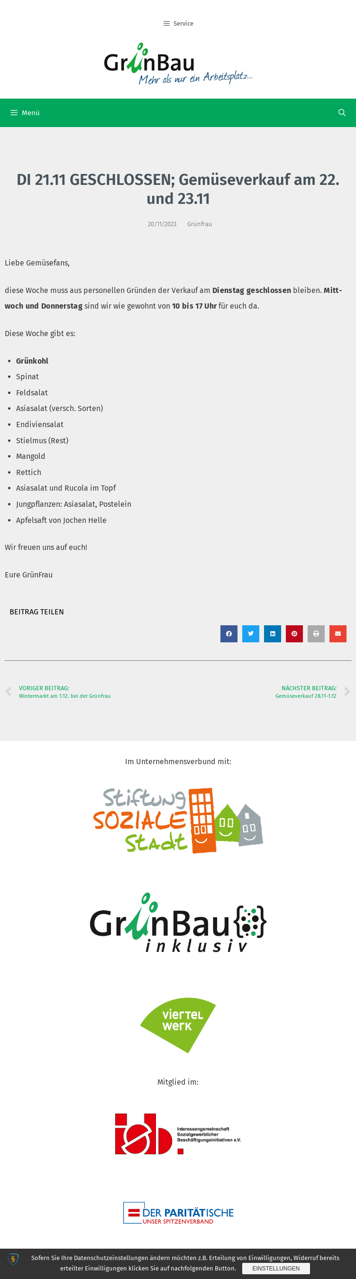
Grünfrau (199, 224)
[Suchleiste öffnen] (342, 113)
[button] (228, 633)
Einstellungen (276, 1268)
